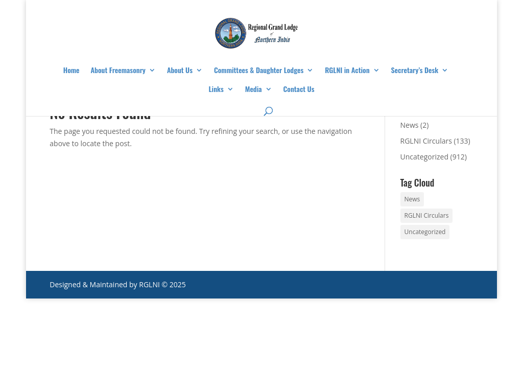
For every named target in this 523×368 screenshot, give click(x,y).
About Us (180, 70)
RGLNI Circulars (426, 141)
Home (71, 70)
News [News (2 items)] (412, 199)
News (409, 125)
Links (216, 89)
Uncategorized (424, 157)
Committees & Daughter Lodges (258, 70)
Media (253, 89)
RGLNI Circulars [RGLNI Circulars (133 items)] (427, 215)
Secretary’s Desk (415, 70)
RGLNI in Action (347, 70)
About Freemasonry (118, 70)
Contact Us (299, 89)
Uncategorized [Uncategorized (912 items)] (425, 231)
